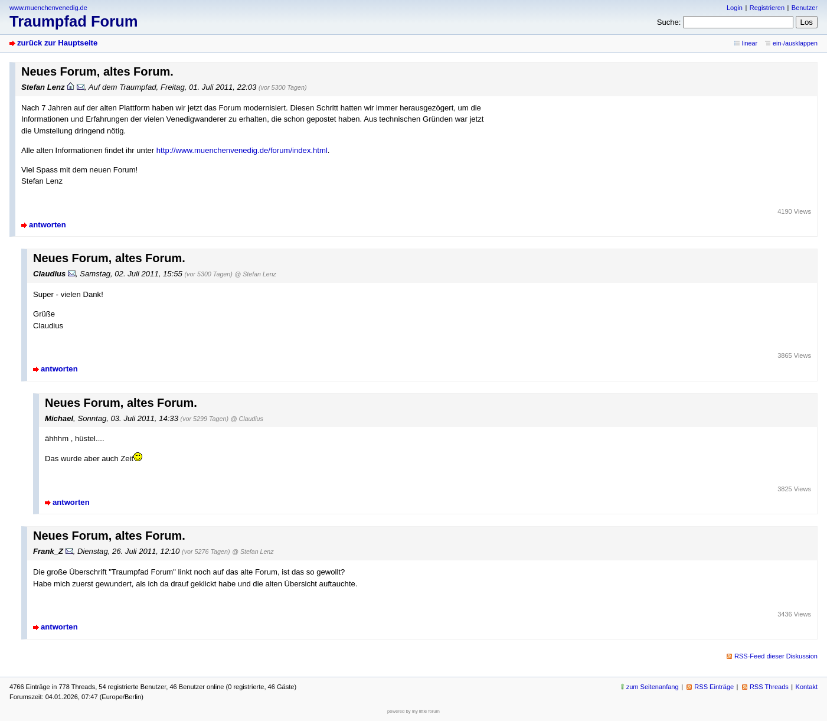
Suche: (669, 22)
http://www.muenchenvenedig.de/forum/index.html (242, 150)
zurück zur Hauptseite (57, 42)
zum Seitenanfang (652, 686)
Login (735, 7)
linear (749, 43)
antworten (47, 224)
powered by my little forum (413, 711)
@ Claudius (247, 418)
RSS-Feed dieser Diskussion (776, 656)
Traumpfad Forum (73, 21)
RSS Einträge (714, 686)
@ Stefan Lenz (255, 274)
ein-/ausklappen (795, 43)
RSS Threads (769, 686)
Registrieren (767, 7)
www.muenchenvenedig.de (48, 7)
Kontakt (807, 686)
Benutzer (805, 7)
